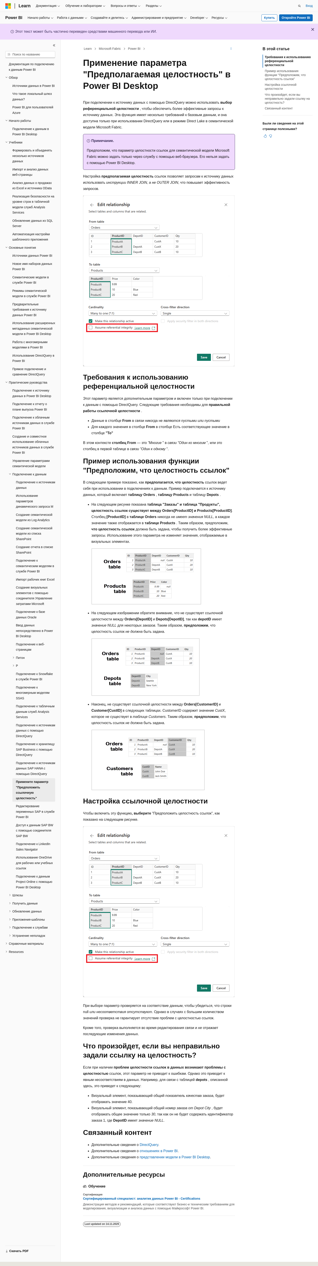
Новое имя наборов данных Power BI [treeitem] (32, 266)
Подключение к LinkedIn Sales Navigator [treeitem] (33, 846)
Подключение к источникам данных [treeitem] (35, 485)
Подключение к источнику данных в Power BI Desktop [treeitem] (31, 393)
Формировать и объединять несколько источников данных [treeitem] (32, 156)
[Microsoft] (8, 6)
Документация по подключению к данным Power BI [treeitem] (31, 66)
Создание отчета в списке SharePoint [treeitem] (34, 549)
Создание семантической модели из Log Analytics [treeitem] (34, 517)
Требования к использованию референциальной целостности (288, 61)
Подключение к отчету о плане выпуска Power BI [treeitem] (29, 406)
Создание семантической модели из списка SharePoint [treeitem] (34, 533)
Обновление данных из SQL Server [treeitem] (32, 223)
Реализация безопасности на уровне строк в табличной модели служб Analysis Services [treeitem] (33, 204)
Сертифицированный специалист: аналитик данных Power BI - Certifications (141, 1198)
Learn (88, 48)
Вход (309, 6)
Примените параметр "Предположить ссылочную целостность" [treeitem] (32, 790)
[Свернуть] (54, 45)
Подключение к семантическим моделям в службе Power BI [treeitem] (35, 566)
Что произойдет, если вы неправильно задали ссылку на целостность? (287, 98)
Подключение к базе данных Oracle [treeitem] (30, 614)
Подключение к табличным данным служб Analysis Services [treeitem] (35, 711)
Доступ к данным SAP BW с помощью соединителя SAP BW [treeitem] (34, 830)
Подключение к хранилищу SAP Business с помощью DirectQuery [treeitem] (35, 749)
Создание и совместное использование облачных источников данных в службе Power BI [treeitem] (33, 445)
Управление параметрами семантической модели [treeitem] (31, 463)
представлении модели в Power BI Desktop (175, 1157)
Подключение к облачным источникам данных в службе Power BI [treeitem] (33, 423)
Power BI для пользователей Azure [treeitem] (32, 110)
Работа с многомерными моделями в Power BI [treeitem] (29, 344)
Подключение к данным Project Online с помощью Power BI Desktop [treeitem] (34, 882)
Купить (269, 17)
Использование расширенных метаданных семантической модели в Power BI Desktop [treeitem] (33, 328)
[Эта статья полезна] (265, 136)
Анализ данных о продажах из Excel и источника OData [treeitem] (32, 185)
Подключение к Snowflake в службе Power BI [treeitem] (34, 676)
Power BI (134, 48)
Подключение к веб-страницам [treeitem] (30, 647)
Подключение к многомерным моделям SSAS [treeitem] (32, 693)
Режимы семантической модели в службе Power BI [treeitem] (31, 293)
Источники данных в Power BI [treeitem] (33, 86)
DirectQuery (149, 1145)
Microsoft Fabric (110, 48)
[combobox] (30, 54)
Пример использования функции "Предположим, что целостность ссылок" (285, 75)
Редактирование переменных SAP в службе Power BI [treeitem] (35, 811)
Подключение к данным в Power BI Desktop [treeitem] (30, 131)
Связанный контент (279, 108)
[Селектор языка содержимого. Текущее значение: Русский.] (15, 1258)
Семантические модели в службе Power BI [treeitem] (30, 280)
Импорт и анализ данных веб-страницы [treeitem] (30, 172)
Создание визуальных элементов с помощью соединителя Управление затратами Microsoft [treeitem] (34, 596)
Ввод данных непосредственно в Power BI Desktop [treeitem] (34, 630)
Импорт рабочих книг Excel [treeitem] (35, 579)
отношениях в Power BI (159, 1151)
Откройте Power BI (296, 17)
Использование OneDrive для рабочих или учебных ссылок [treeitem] (34, 863)
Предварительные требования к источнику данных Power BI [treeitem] (29, 309)
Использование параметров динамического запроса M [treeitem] (34, 501)
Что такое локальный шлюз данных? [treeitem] (32, 96)
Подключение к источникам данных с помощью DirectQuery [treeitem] (35, 730)
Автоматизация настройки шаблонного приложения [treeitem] (31, 236)
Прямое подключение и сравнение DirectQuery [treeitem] (29, 371)
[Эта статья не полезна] (270, 136)
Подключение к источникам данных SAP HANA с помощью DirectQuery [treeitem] (35, 768)
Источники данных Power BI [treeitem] (32, 255)
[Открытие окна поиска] (299, 6)
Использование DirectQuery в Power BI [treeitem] (33, 358)
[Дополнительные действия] (231, 48)
